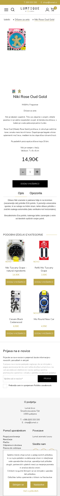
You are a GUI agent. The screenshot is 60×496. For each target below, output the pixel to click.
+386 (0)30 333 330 (31, 419)
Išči (12, 9)
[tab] (21, 193)
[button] (37, 171)
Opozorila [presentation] (36, 193)
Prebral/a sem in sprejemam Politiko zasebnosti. (27, 386)
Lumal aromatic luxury (42, 436)
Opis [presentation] (21, 193)
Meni (5, 8)
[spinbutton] (30, 171)
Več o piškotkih (30, 490)
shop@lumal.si (31, 422)
